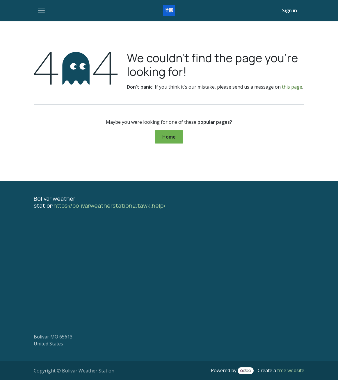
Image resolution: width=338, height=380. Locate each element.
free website (290, 370)
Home (169, 137)
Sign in (289, 10)
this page (292, 87)
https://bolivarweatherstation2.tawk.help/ (110, 205)
